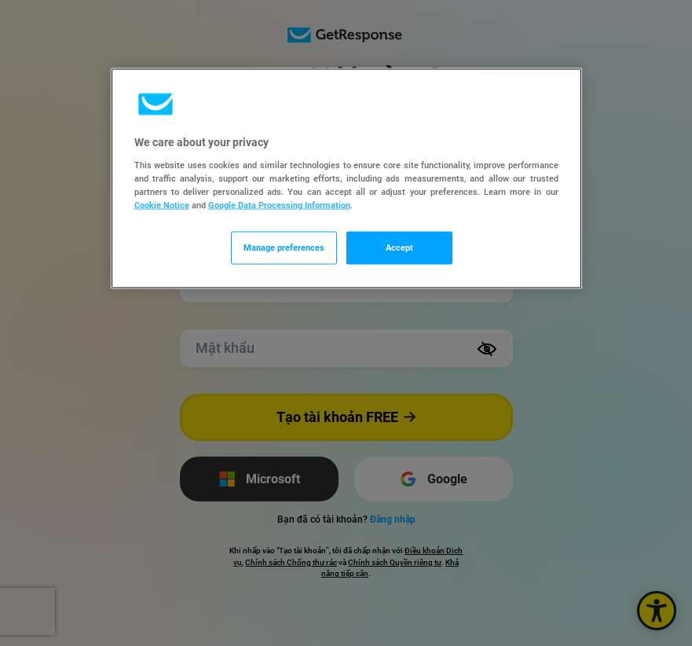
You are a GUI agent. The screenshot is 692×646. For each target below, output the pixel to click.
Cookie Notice (161, 205)
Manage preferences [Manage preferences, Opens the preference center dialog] (283, 247)
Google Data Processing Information (279, 205)
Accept (399, 247)
